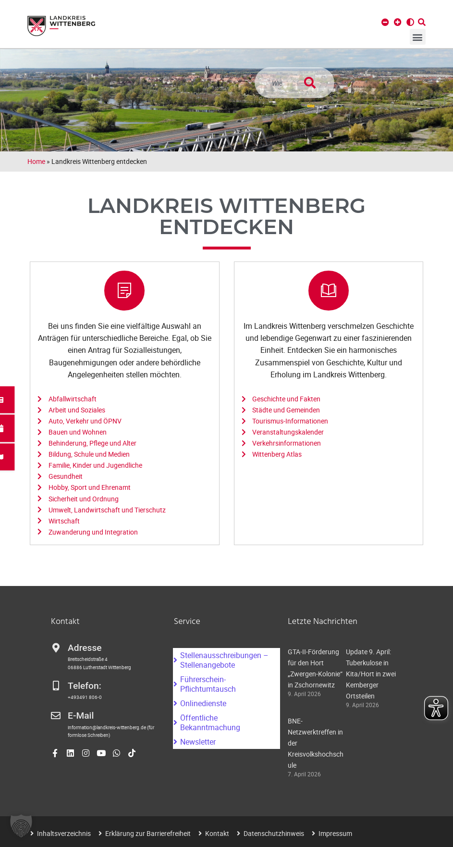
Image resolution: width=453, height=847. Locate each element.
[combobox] (280, 82)
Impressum (335, 833)
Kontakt (217, 833)
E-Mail (81, 715)
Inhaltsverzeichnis (64, 833)
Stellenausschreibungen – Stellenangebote (224, 660)
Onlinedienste (203, 703)
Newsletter (198, 741)
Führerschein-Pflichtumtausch (208, 684)
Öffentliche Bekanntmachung (210, 722)
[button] (418, 37)
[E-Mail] (56, 716)
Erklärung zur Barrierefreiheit (148, 833)
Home (36, 161)
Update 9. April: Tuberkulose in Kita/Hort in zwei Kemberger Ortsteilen (371, 673)
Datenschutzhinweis (274, 833)
